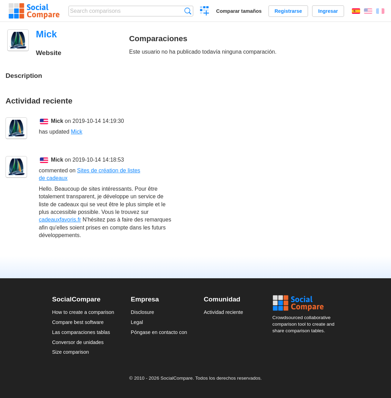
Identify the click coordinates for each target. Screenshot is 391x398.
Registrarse (288, 11)
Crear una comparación (204, 12)
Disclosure (142, 312)
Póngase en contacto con (159, 332)
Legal (137, 322)
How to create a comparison (83, 312)
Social (305, 303)
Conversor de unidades (78, 342)
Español (356, 11)
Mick (57, 121)
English (368, 11)
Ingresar (328, 11)
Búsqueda (187, 11)
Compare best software (78, 322)
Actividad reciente (223, 312)
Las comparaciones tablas (81, 332)
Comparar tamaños (239, 11)
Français (380, 11)
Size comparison (70, 352)
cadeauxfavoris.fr (60, 220)
